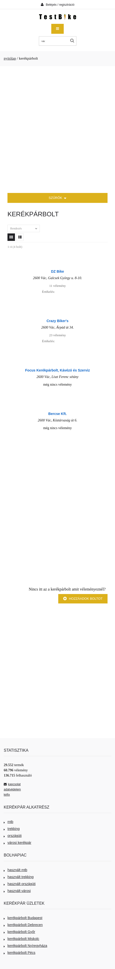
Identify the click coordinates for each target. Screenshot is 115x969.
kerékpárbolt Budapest (23, 918)
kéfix (7, 794)
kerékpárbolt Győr (19, 932)
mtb (8, 822)
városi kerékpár (17, 843)
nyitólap (10, 58)
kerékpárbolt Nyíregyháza (25, 946)
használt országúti (20, 884)
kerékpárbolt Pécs (19, 953)
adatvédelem (12, 789)
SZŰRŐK (57, 198)
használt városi (17, 891)
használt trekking (19, 877)
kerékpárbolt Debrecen (23, 925)
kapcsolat (12, 784)
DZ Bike (57, 271)
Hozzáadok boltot (83, 598)
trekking (12, 829)
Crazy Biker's (57, 321)
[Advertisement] (57, 129)
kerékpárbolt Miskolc (21, 939)
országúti (13, 836)
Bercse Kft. (57, 414)
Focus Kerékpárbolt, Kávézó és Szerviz (57, 370)
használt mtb (15, 870)
